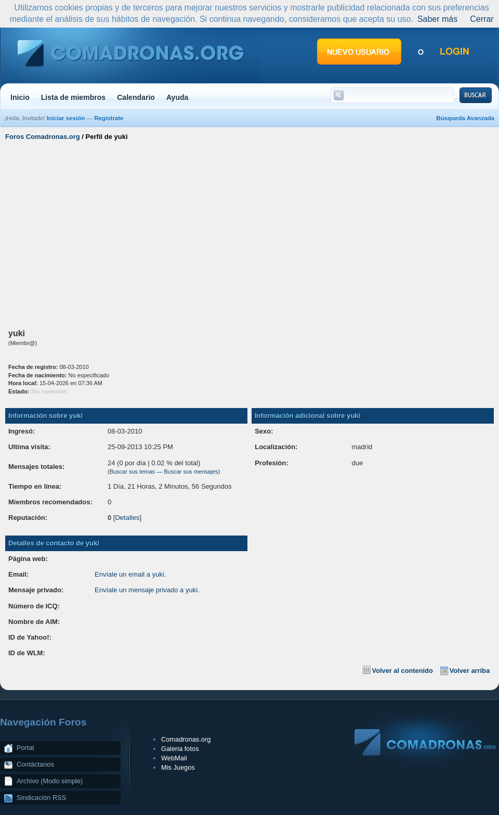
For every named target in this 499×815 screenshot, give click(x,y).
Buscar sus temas (132, 471)
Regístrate (108, 118)
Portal (25, 748)
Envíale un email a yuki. (130, 574)
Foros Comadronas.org (42, 137)
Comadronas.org (186, 739)
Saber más (437, 19)
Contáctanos (35, 764)
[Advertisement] (249, 233)
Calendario (136, 97)
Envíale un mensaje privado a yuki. (147, 590)
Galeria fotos (180, 749)
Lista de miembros (73, 97)
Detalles (127, 517)
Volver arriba (470, 670)
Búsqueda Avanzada (465, 118)
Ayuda (177, 97)
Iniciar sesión (66, 118)
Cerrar (481, 19)
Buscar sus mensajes (191, 471)
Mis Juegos (178, 767)
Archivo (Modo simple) (50, 781)
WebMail (174, 758)
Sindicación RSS (41, 797)
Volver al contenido (402, 670)
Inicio (20, 97)
